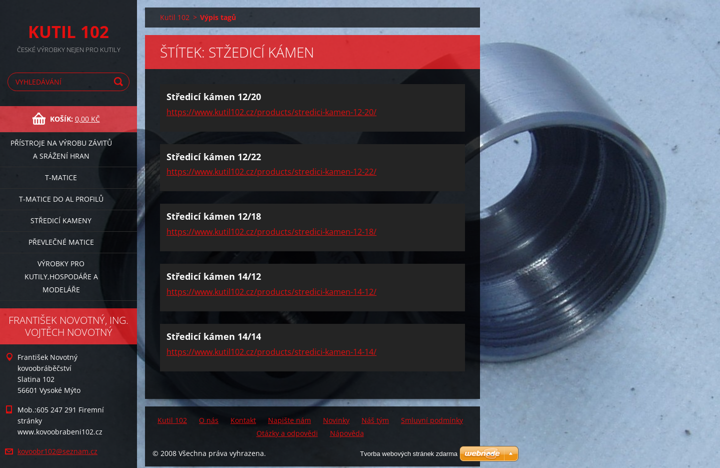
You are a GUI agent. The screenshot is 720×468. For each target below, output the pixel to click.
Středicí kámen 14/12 (213, 276)
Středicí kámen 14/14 (213, 336)
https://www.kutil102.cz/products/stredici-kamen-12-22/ (271, 171)
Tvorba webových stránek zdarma (409, 453)
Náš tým (375, 420)
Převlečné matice (61, 242)
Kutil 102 (175, 17)
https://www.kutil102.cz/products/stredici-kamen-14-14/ (271, 351)
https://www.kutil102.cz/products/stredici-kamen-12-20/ (271, 112)
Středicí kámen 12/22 (213, 157)
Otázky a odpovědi (287, 433)
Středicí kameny (61, 220)
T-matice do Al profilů (61, 199)
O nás (208, 420)
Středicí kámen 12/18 (213, 216)
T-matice (61, 177)
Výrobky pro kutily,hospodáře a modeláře (61, 276)
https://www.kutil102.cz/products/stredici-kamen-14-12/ (271, 291)
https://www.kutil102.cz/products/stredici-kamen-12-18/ (271, 231)
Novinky (336, 420)
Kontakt (243, 420)
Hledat (120, 82)
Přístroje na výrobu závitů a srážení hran (61, 149)
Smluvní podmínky (432, 420)
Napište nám (289, 420)
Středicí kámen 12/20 (213, 97)
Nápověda (347, 433)
